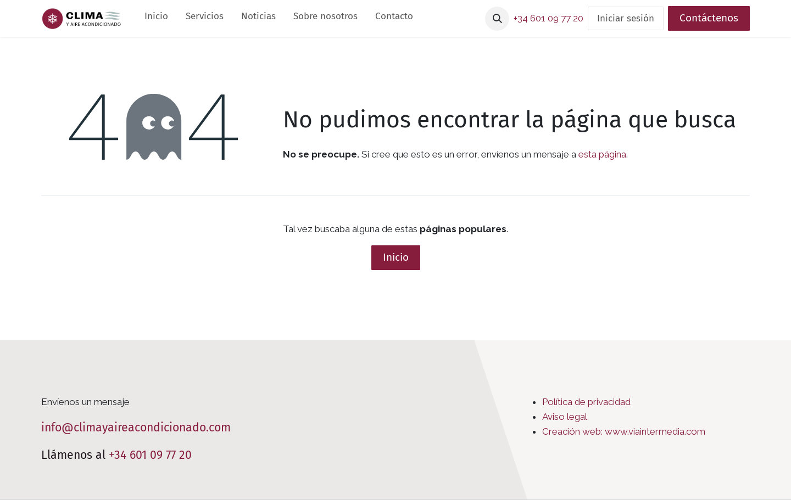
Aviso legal (564, 416)
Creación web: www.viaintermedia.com (623, 431)
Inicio (396, 257)
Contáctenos (708, 18)
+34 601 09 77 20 (150, 455)
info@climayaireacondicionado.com (136, 427)
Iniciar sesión (625, 18)
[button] (497, 19)
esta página (602, 154)
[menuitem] (156, 18)
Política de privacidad (586, 401)
